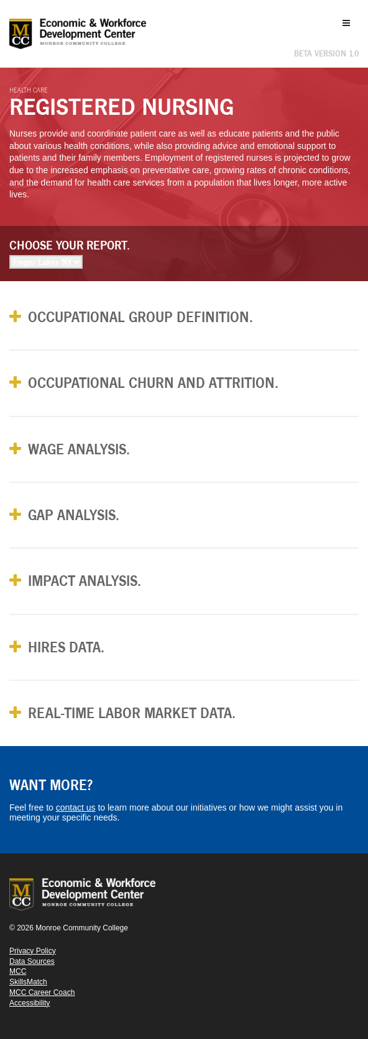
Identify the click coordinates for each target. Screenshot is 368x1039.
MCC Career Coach (42, 992)
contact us (76, 807)
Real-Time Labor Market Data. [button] (132, 712)
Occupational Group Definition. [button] (140, 316)
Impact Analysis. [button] (84, 580)
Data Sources (32, 961)
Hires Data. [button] (66, 647)
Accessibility (29, 1003)
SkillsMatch (28, 982)
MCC (17, 971)
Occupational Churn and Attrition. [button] (153, 382)
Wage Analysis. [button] (79, 449)
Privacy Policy (32, 951)
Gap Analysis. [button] (73, 514)
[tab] (184, 317)
